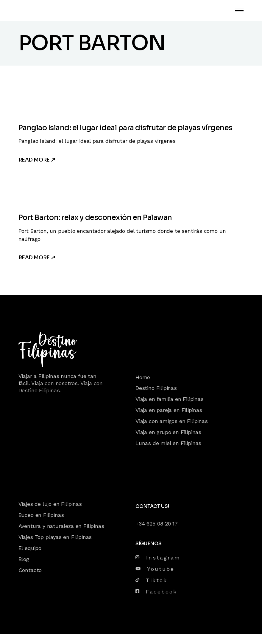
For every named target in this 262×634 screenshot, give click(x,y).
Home (142, 377)
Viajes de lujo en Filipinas (50, 504)
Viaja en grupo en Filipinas (168, 432)
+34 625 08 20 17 (156, 523)
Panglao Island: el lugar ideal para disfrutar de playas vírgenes (125, 127)
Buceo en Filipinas (41, 515)
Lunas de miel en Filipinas (168, 443)
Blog (23, 559)
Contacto (30, 570)
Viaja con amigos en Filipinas (171, 421)
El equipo (29, 548)
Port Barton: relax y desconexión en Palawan (95, 217)
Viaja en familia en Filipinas (169, 399)
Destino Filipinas (156, 388)
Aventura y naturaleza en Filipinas (61, 526)
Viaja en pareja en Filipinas (168, 410)
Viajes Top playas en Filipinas (55, 537)
